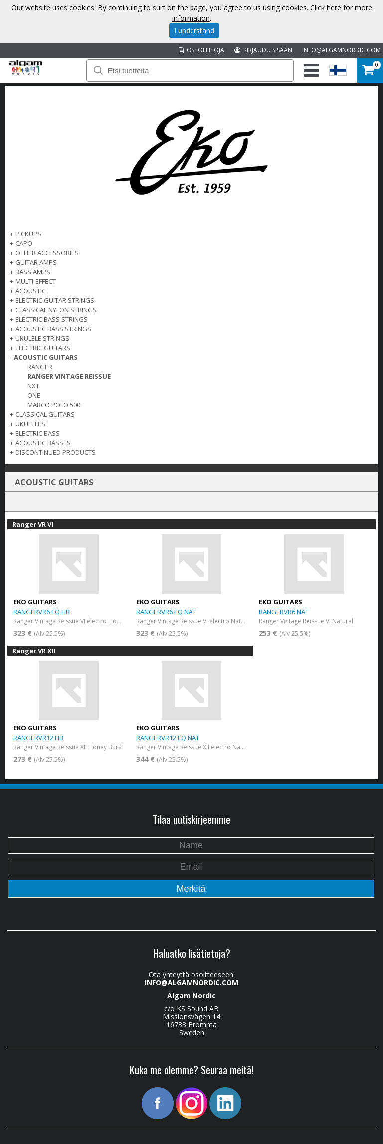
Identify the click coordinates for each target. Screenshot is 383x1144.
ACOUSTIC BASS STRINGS (53, 328)
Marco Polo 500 (53, 404)
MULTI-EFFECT (35, 281)
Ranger (39, 366)
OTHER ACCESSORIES (47, 252)
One (33, 395)
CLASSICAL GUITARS (45, 414)
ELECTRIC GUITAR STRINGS (54, 300)
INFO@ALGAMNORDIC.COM (341, 50)
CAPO (23, 243)
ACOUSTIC (30, 290)
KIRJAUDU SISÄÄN (263, 50)
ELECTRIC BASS (37, 433)
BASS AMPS (32, 271)
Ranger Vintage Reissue (69, 376)
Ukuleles (30, 423)
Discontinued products (55, 452)
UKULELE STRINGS (42, 338)
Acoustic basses (43, 442)
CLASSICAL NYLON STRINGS (56, 309)
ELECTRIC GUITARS (42, 347)
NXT (33, 385)
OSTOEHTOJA (201, 50)
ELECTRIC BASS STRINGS (51, 319)
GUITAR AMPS (36, 262)
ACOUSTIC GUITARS (46, 357)
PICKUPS (28, 233)
